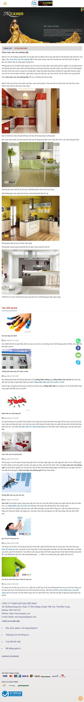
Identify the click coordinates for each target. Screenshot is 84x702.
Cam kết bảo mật (13, 641)
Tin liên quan (9, 308)
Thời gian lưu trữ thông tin (17, 635)
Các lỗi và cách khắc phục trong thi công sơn (16, 579)
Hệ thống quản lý (13, 648)
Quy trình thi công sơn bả (10, 538)
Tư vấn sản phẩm (20, 48)
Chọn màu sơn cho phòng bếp (15, 52)
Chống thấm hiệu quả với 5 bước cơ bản (15, 371)
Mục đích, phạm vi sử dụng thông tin (21, 628)
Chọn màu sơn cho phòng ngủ (12, 454)
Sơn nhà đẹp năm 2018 (9, 336)
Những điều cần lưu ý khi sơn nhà (13, 495)
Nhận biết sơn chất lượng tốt (11, 413)
